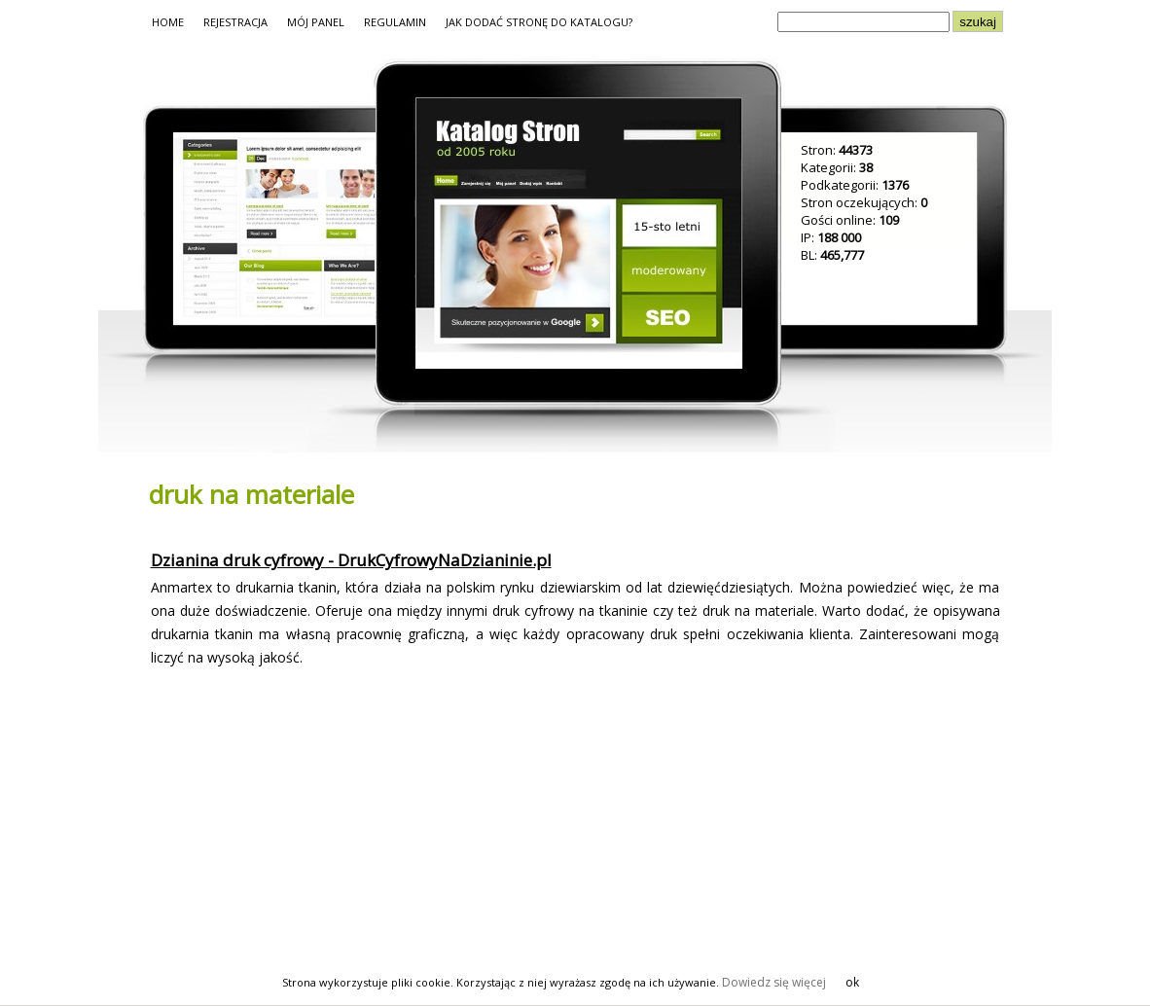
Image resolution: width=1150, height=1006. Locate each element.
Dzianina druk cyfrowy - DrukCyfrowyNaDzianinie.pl (351, 560)
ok (852, 982)
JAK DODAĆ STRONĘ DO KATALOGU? (539, 22)
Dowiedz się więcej (774, 982)
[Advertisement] (308, 821)
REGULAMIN (395, 22)
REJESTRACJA (235, 22)
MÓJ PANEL (315, 22)
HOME (168, 22)
